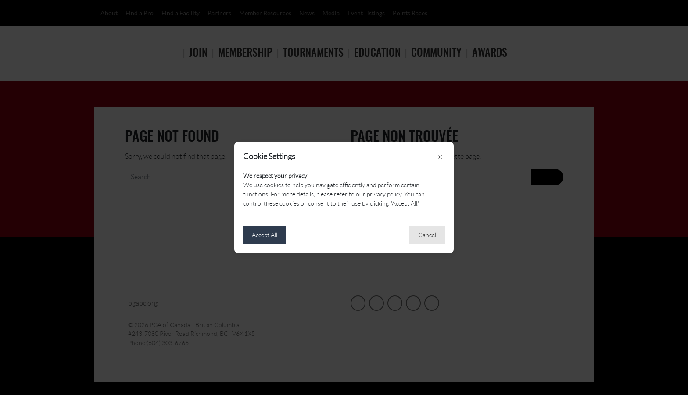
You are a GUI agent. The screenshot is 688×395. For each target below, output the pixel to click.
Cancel (427, 234)
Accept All (264, 234)
